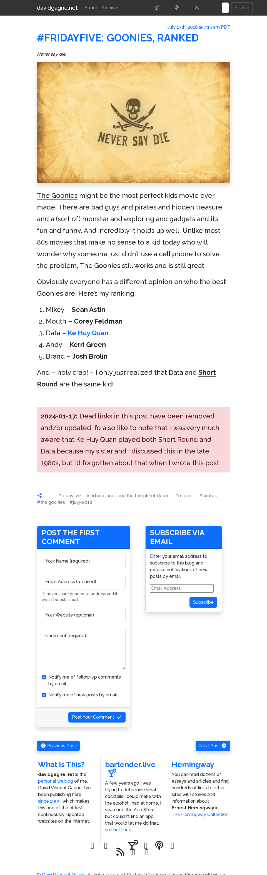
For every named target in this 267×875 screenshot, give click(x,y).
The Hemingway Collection (200, 814)
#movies (184, 495)
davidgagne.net (57, 7)
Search (242, 7)
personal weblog (55, 781)
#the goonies (51, 502)
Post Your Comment (97, 717)
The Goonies (57, 195)
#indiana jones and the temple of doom (127, 495)
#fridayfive (69, 495)
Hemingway (193, 764)
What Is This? (61, 764)
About (90, 7)
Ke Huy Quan (88, 333)
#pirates (208, 495)
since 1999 (49, 801)
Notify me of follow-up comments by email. (84, 680)
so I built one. (118, 829)
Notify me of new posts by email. (83, 694)
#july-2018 (80, 502)
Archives (110, 7)
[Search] (225, 8)
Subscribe (203, 602)
